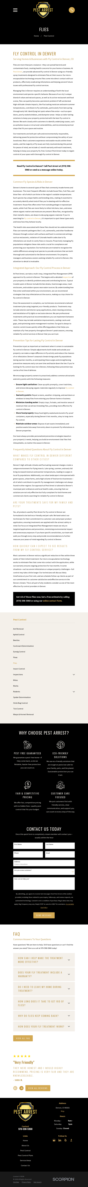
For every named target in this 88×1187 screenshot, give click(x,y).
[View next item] (21, 1088)
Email (48, 853)
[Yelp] (65, 1140)
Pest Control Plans (25, 1155)
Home (25, 1140)
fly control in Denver (32, 218)
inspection (67, 277)
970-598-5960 (25, 1129)
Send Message (44, 915)
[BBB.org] (71, 1140)
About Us (25, 1145)
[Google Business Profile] (54, 1140)
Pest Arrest (17, 72)
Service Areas (25, 1160)
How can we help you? (21, 879)
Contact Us (25, 1165)
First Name (18, 844)
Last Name (49, 844)
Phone (16, 853)
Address (17, 862)
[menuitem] (44, 629)
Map (62, 1111)
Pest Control (25, 1150)
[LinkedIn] (59, 1140)
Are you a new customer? (23, 870)
